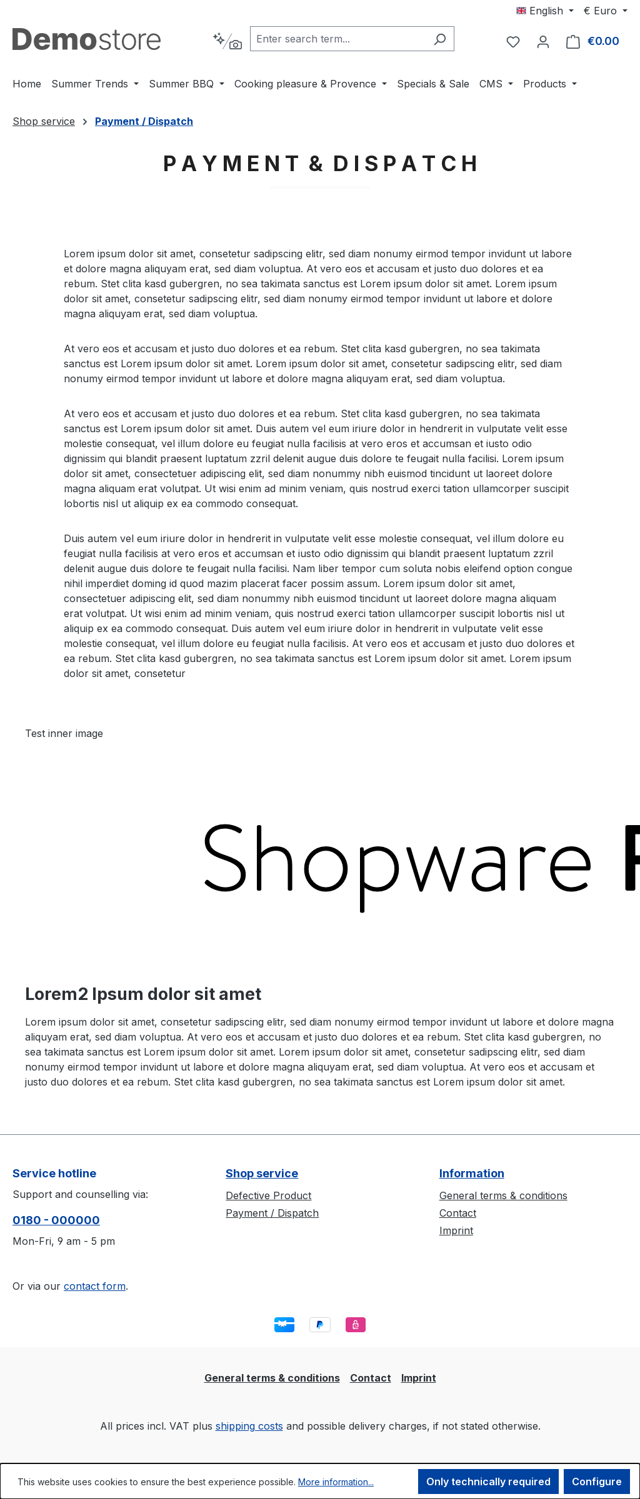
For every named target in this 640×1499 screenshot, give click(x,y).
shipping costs (249, 1426)
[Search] (439, 38)
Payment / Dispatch (272, 1213)
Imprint (456, 1230)
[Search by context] (227, 41)
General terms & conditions (503, 1195)
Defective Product (268, 1195)
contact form (95, 1286)
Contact (457, 1213)
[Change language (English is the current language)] (545, 10)
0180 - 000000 (56, 1220)
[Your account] (543, 41)
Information (471, 1173)
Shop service (262, 1173)
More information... (336, 1482)
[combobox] (338, 38)
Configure (597, 1481)
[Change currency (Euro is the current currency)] (606, 10)
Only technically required (488, 1481)
